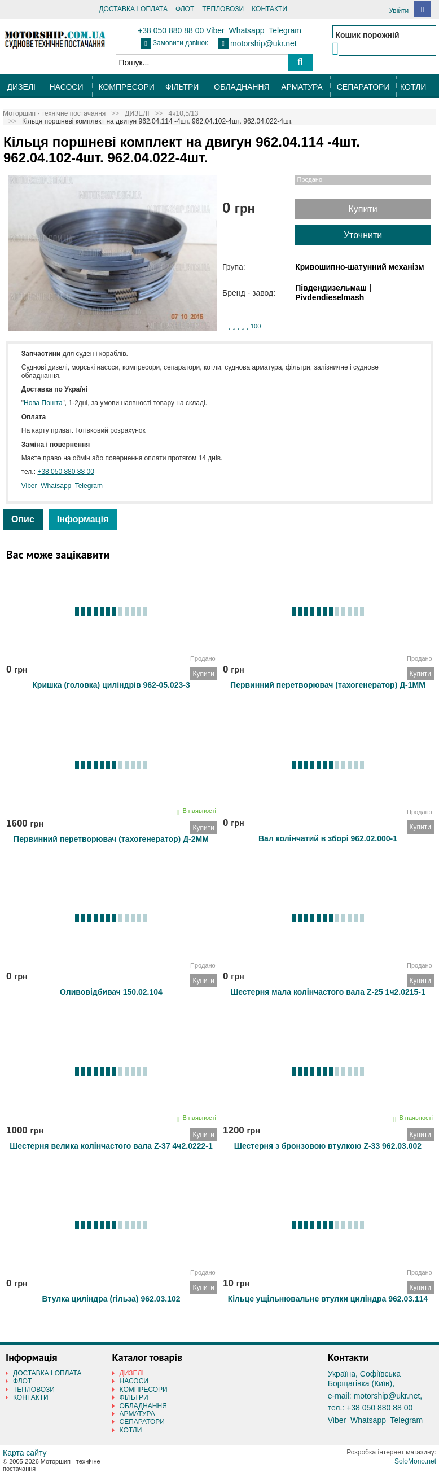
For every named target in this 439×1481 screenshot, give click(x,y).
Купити (362, 209)
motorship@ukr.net (263, 43)
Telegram (285, 30)
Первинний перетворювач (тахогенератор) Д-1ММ (327, 684)
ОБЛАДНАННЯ (241, 86)
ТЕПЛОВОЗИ (223, 9)
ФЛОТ (184, 9)
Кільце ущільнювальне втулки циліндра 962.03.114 (328, 1298)
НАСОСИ (67, 86)
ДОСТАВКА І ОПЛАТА (133, 9)
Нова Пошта (43, 403)
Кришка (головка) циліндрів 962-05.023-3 (111, 684)
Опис (22, 519)
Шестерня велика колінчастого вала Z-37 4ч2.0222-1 (111, 1145)
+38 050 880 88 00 (171, 30)
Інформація (82, 519)
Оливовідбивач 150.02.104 (111, 991)
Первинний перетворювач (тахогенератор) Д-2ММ (111, 838)
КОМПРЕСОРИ (126, 86)
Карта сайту (25, 1452)
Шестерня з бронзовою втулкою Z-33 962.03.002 (328, 1145)
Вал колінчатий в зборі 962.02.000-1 (327, 838)
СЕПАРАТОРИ (363, 86)
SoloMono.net (415, 1461)
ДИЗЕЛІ (21, 86)
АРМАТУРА (302, 86)
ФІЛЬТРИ (182, 86)
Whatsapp (246, 30)
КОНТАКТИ (269, 9)
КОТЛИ (413, 86)
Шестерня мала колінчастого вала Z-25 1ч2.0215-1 (327, 991)
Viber (215, 30)
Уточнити (363, 235)
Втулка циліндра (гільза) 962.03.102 (111, 1298)
